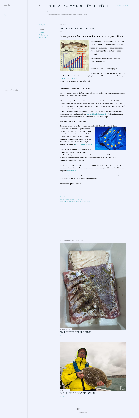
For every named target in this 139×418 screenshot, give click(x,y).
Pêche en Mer (43, 35)
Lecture (41, 32)
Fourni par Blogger (83, 409)
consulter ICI (72, 171)
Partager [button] (42, 25)
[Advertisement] (93, 221)
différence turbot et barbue (78, 393)
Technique (42, 37)
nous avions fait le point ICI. (70, 78)
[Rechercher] (122, 5)
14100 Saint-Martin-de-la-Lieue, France (79, 201)
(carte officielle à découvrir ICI (97, 114)
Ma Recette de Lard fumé (75, 332)
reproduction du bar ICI (84, 144)
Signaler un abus (10, 15)
